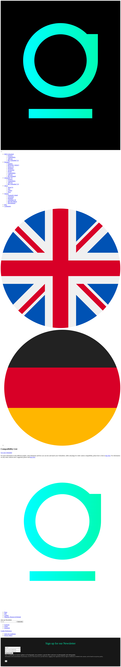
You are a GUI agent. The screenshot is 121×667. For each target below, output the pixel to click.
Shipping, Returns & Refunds (12, 617)
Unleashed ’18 (8, 178)
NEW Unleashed (9, 154)
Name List (11, 167)
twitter (6, 626)
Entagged (7, 162)
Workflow (10, 168)
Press (9, 192)
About (6, 186)
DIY (5, 614)
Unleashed (11, 197)
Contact (10, 190)
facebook (6, 625)
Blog (5, 204)
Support (6, 193)
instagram (7, 628)
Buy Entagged (12, 176)
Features (10, 155)
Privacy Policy (8, 635)
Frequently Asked (13, 195)
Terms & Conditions (10, 634)
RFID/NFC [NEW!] (13, 165)
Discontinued (11, 203)
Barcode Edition (12, 201)
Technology (11, 170)
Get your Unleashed (6, 452)
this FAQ (107, 455)
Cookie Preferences (6, 631)
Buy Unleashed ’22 (13, 160)
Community (7, 206)
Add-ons (10, 159)
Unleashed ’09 (12, 200)
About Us (10, 187)
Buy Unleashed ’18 (13, 184)
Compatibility (12, 157)
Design (10, 171)
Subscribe (20, 621)
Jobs (9, 189)
